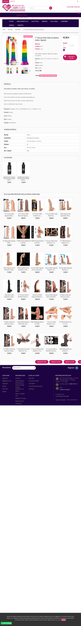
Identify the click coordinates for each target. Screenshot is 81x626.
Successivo (30, 70)
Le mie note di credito (34, 381)
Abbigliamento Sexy (22, 21)
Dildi (40, 70)
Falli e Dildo (54, 21)
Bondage (11, 25)
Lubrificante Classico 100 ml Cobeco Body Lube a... (9, 178)
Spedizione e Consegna (20, 398)
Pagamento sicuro (19, 401)
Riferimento (37, 44)
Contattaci (12, 1)
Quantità (65, 43)
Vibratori (44, 21)
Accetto (63, 620)
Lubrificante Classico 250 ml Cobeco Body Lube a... (23, 178)
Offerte (11, 21)
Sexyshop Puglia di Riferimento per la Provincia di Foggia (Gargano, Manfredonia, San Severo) (19, 386)
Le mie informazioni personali (35, 386)
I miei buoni (31, 389)
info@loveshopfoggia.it (65, 389)
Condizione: (37, 46)
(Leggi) (11, 618)
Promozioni (5, 1)
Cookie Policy (18, 404)
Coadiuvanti (64, 21)
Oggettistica (35, 21)
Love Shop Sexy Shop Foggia (62, 396)
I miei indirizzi (32, 384)
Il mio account (34, 375)
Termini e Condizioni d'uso (20, 395)
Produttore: (37, 49)
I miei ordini (31, 378)
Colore (64, 48)
